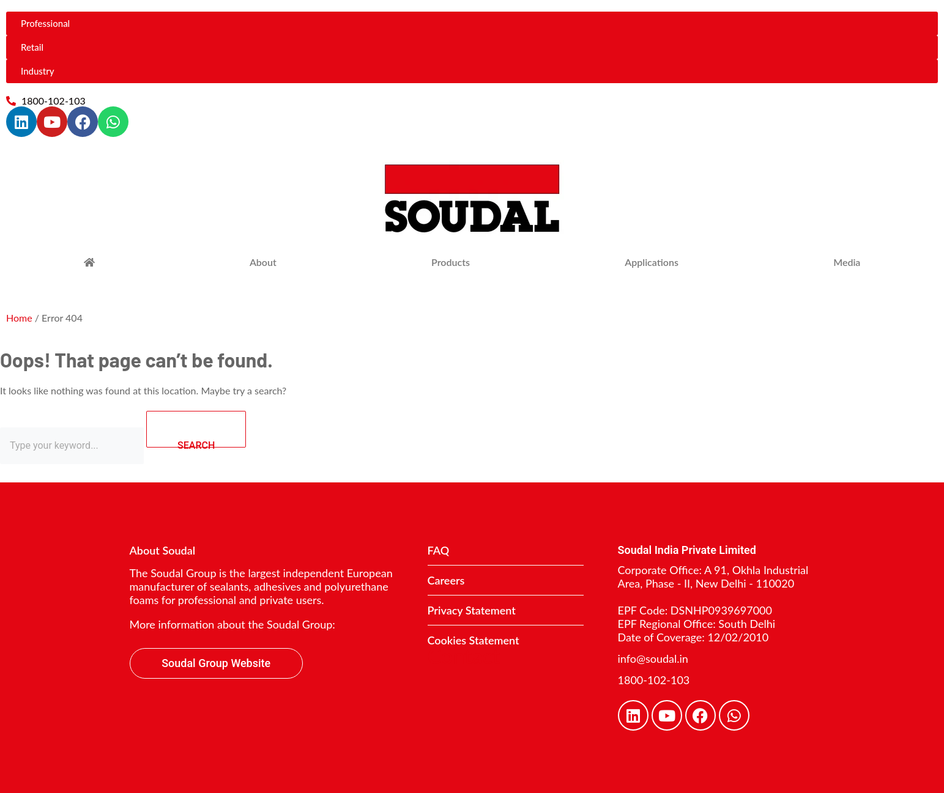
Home (19, 317)
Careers (446, 580)
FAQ (439, 550)
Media (846, 262)
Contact (464, 655)
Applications (651, 262)
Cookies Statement (473, 640)
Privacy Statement (472, 610)
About (263, 262)
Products (450, 262)
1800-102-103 (654, 680)
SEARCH (211, 429)
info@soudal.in (653, 658)
